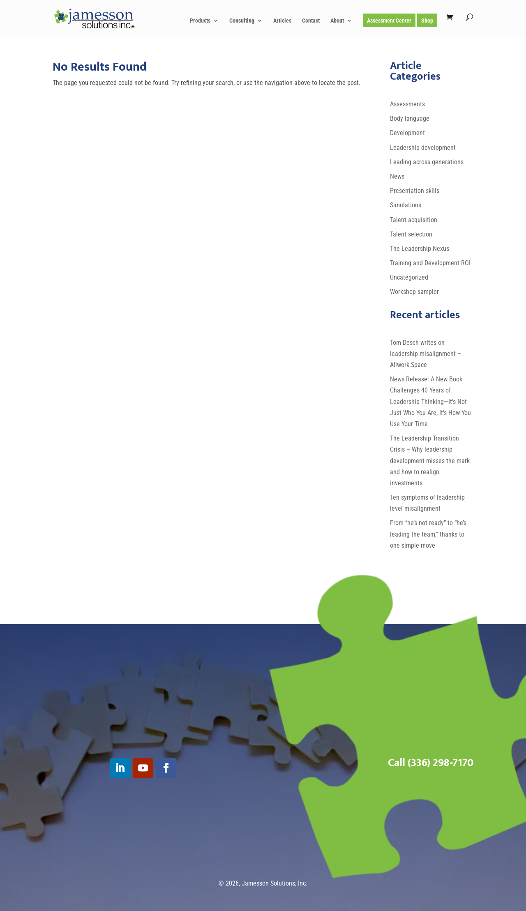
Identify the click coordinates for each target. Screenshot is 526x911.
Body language (409, 118)
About (337, 21)
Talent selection (411, 234)
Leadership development (423, 147)
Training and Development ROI (430, 263)
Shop (427, 21)
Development (407, 133)
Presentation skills (414, 191)
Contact (311, 21)
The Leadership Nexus (419, 248)
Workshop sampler (414, 292)
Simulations (405, 205)
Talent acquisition (413, 220)
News (397, 176)
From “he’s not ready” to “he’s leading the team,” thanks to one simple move (428, 534)
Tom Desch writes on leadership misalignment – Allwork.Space (425, 354)
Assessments (407, 104)
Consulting (241, 21)
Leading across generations (427, 162)
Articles (282, 21)
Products (200, 21)
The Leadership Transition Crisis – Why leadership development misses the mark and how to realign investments (430, 460)
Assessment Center (389, 21)
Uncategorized (409, 277)
